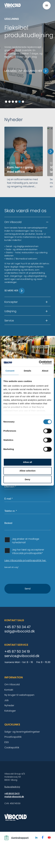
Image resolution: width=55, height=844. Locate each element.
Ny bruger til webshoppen (19, 695)
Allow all (27, 462)
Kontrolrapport (16, 837)
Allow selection (27, 471)
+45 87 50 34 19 (17, 651)
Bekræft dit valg (11, 567)
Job (6, 700)
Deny (27, 479)
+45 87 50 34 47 (17, 627)
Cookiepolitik (11, 747)
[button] (27, 222)
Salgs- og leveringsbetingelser (22, 731)
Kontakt (8, 689)
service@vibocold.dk (21, 656)
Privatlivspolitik (13, 737)
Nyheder (9, 705)
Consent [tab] (9, 370)
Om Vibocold (12, 684)
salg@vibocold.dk (19, 631)
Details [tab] (27, 370)
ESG (6, 742)
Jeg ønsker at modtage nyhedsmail (25, 540)
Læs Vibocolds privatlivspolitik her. (25, 560)
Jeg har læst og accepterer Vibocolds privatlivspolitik (28, 551)
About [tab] (45, 370)
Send (28, 588)
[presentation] (26, 574)
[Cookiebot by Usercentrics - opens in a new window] (39, 362)
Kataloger (10, 710)
